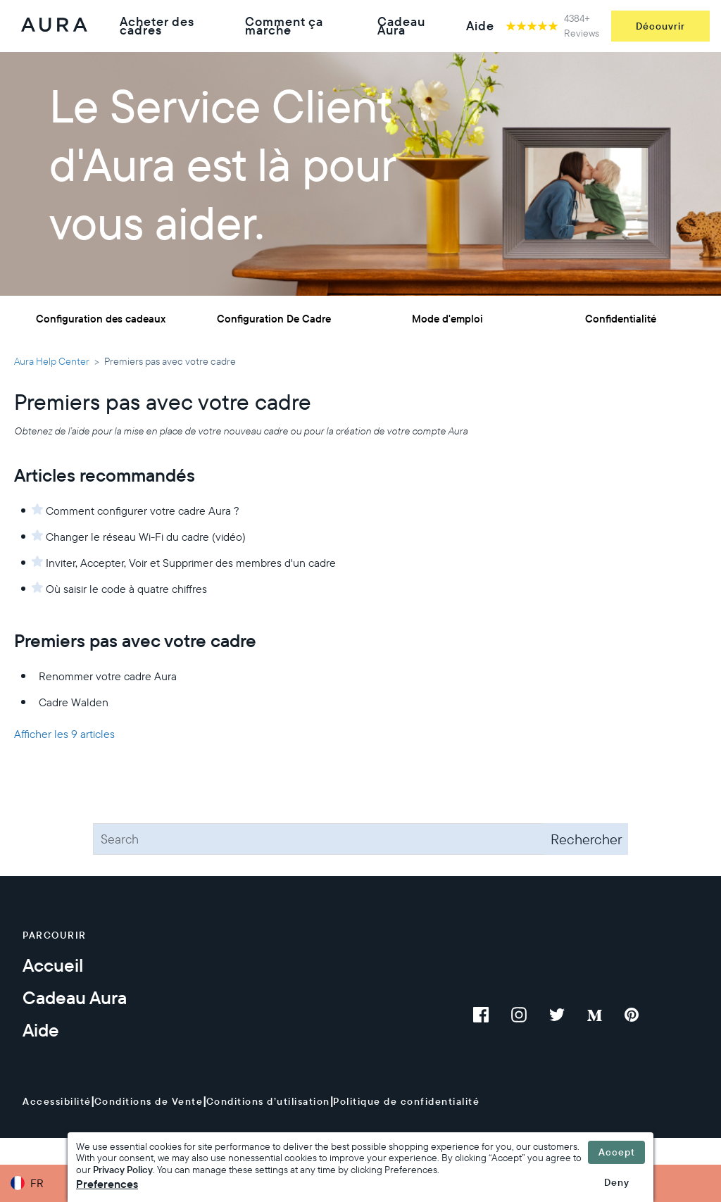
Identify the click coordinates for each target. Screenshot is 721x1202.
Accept (616, 1152)
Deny (616, 1182)
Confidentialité (620, 318)
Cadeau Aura (401, 26)
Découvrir (660, 26)
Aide (480, 26)
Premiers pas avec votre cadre (135, 640)
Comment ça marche (284, 26)
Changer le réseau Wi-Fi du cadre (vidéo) (146, 537)
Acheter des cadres (157, 26)
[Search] (360, 839)
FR (37, 1183)
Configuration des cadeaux (100, 318)
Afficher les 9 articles (64, 734)
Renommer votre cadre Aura (108, 676)
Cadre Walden (73, 702)
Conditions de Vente (148, 1101)
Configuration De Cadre (274, 318)
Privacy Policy (123, 1169)
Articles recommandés (104, 475)
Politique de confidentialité (406, 1101)
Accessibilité (57, 1101)
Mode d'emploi (447, 318)
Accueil (53, 965)
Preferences (107, 1184)
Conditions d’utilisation (268, 1101)
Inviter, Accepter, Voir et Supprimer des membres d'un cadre (191, 563)
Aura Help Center (51, 361)
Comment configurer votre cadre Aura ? (142, 510)
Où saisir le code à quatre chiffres (126, 589)
